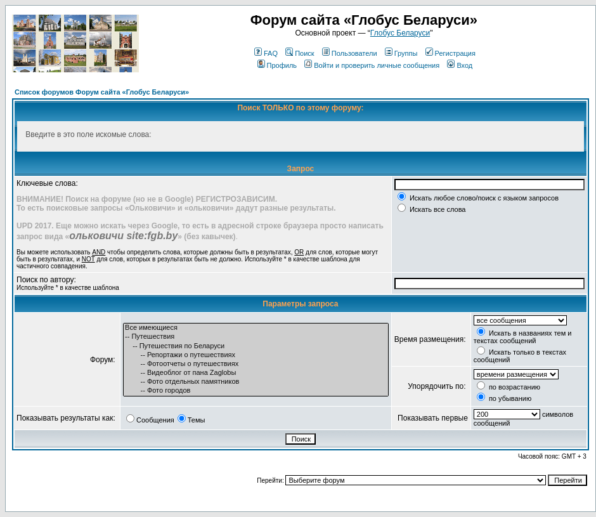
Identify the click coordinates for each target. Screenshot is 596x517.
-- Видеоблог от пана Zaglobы (256, 373)
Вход (459, 65)
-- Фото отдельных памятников (256, 381)
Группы (401, 53)
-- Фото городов (256, 390)
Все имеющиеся (256, 328)
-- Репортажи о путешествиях (256, 355)
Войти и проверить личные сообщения (371, 65)
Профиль (277, 65)
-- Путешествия (256, 336)
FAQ (266, 53)
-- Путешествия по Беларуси (256, 346)
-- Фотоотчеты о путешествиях (256, 364)
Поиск (299, 53)
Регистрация (450, 53)
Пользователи (349, 53)
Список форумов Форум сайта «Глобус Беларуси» (102, 92)
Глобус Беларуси (400, 33)
